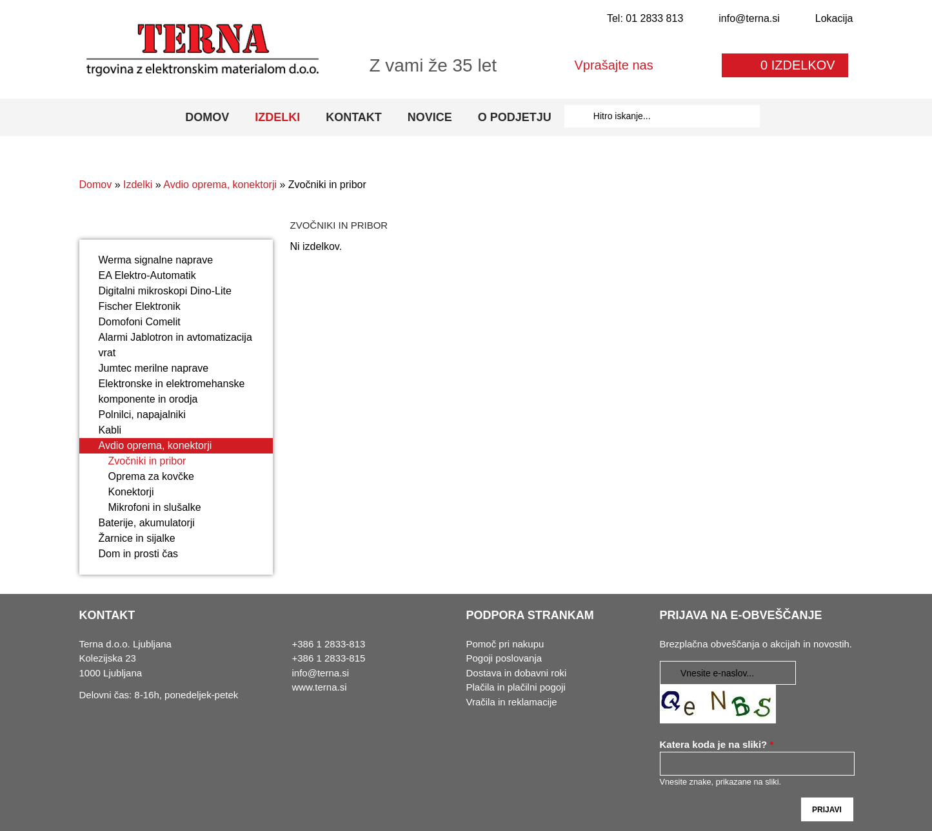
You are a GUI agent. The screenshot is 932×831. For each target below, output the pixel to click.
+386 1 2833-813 (329, 643)
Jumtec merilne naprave (154, 368)
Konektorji (131, 491)
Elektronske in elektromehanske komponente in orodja (172, 391)
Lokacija (834, 18)
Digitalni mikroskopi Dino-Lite (165, 290)
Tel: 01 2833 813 (645, 18)
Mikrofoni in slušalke (154, 507)
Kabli (110, 430)
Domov (207, 117)
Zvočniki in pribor (147, 460)
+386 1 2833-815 (329, 658)
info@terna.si (749, 18)
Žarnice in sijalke (137, 538)
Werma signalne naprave (156, 259)
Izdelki (277, 117)
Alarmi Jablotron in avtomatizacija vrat (175, 345)
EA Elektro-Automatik (147, 275)
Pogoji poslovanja (504, 658)
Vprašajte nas (613, 65)
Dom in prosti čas (139, 553)
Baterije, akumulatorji (147, 522)
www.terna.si (319, 687)
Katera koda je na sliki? (717, 744)
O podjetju (514, 117)
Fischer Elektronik (140, 306)
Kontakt (354, 117)
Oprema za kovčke (151, 476)
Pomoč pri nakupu (505, 643)
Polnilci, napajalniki (142, 414)
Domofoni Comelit (140, 321)
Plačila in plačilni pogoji (516, 687)
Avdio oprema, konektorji (220, 184)
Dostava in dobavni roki (516, 672)
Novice (430, 117)
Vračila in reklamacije (511, 701)
